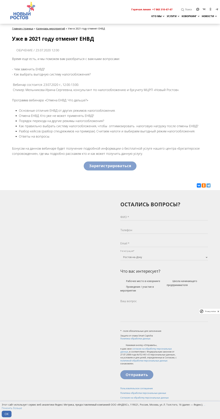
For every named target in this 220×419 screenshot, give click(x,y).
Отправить (137, 374)
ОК (7, 414)
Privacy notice (210, 311)
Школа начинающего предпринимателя (182, 282)
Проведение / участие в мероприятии (137, 288)
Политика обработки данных (135, 338)
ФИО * (124, 217)
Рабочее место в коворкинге (140, 281)
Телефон (126, 230)
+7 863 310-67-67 (162, 9)
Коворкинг (189, 16)
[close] (218, 311)
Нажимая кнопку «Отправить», (138, 345)
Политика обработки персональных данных (143, 393)
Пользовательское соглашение (136, 388)
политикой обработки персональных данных (143, 360)
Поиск (188, 9)
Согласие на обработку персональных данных (144, 397)
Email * (124, 243)
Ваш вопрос (128, 301)
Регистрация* (127, 251)
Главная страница (22, 28)
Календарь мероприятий (50, 28)
